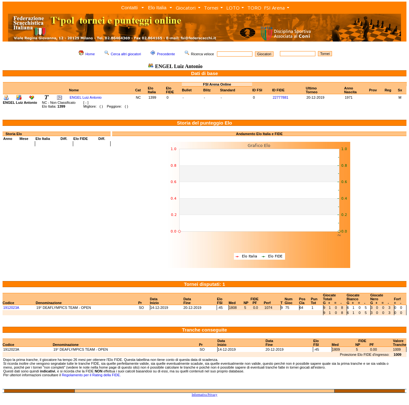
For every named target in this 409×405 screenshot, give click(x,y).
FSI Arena (274, 7)
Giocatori (186, 7)
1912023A (11, 307)
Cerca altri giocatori (126, 54)
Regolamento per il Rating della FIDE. (91, 375)
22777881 (281, 97)
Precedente (166, 54)
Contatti (129, 7)
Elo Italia (157, 7)
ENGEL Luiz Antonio (86, 97)
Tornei (211, 7)
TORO (254, 7)
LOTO (233, 7)
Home (90, 54)
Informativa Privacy (204, 394)
